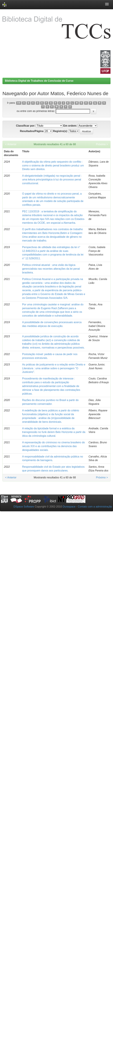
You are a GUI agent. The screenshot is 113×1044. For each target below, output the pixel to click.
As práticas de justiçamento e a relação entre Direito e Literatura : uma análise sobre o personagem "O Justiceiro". (53, 368)
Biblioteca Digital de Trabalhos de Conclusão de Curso (39, 80)
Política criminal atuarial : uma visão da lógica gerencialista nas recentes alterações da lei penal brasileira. (51, 269)
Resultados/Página (31, 131)
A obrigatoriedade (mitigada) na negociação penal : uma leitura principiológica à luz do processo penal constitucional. (52, 179)
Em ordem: (70, 125)
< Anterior (10, 144)
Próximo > (102, 144)
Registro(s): (60, 131)
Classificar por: (25, 125)
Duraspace (69, 506)
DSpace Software (23, 506)
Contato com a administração (95, 506)
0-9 (18, 103)
